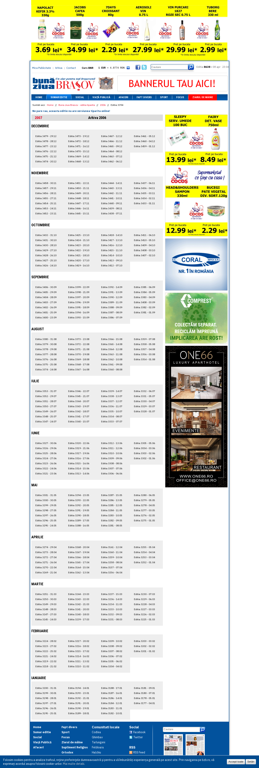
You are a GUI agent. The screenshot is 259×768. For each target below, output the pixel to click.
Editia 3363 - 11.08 (111, 354)
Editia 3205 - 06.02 (111, 661)
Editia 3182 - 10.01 (111, 713)
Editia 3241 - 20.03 (78, 609)
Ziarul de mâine (202, 97)
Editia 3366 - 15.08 (111, 339)
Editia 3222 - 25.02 (45, 651)
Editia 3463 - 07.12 (111, 156)
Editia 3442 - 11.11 (111, 193)
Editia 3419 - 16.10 (78, 265)
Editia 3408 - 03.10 (144, 250)
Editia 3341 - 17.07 (78, 416)
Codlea (96, 732)
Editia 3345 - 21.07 (78, 396)
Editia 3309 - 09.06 (111, 458)
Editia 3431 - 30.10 (45, 240)
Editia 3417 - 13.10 (111, 240)
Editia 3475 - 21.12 (45, 156)
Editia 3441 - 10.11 (111, 198)
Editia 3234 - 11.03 (111, 604)
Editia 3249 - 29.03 (45, 604)
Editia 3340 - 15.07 (78, 421)
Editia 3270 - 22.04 (45, 567)
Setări (250, 761)
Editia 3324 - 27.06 (45, 458)
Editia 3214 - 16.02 (78, 656)
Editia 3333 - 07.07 (111, 421)
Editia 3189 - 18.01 (78, 713)
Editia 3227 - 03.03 (144, 609)
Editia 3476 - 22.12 (45, 151)
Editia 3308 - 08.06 (111, 463)
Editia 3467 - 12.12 (111, 136)
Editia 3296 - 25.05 (45, 520)
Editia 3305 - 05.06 (144, 443)
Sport (164, 97)
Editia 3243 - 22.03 (78, 599)
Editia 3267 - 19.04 (78, 552)
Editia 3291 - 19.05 (78, 510)
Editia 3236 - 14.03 (111, 599)
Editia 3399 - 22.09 (78, 287)
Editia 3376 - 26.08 (45, 359)
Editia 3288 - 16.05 (78, 525)
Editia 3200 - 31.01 (45, 687)
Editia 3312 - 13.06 (111, 443)
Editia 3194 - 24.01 (78, 687)
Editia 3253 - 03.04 (144, 557)
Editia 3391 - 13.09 (111, 292)
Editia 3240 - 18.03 (78, 614)
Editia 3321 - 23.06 (45, 473)
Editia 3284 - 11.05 (111, 510)
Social (79, 97)
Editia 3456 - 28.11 (45, 193)
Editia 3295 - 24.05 (45, 525)
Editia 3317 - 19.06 (78, 453)
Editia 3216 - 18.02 (78, 646)
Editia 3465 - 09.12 (111, 146)
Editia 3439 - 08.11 (111, 208)
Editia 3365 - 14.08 (111, 344)
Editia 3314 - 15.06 (78, 468)
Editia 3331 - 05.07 (144, 396)
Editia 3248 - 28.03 (45, 609)
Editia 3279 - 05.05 (144, 500)
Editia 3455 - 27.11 (45, 198)
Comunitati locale (106, 727)
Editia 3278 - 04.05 (144, 505)
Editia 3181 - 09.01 (144, 687)
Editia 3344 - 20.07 (78, 401)
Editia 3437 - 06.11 (144, 183)
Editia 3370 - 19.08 (78, 354)
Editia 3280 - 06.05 (144, 495)
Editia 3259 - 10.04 (111, 557)
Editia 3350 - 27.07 (45, 406)
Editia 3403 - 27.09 (45, 302)
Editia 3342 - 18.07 (78, 411)
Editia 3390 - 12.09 (111, 297)
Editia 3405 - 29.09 (45, 292)
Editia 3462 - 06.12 (111, 161)
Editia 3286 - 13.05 (111, 500)
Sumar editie (59, 97)
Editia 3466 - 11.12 (111, 141)
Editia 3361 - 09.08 (111, 364)
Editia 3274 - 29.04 (45, 547)
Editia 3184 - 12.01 (111, 703)
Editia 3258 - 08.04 (111, 562)
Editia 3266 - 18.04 (78, 557)
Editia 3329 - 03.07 (144, 406)
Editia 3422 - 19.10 (78, 250)
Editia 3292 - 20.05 (78, 505)
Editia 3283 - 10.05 (111, 515)
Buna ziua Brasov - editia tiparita (76, 104)
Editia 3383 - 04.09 (144, 297)
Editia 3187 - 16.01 (111, 693)
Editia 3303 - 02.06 (144, 453)
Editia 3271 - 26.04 (45, 562)
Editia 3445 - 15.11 (78, 213)
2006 (103, 104)
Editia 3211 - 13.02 (78, 661)
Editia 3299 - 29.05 (45, 505)
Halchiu (96, 752)
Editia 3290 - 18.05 (78, 515)
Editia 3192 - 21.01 (78, 698)
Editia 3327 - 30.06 (45, 443)
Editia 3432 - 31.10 (45, 235)
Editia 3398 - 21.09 (78, 292)
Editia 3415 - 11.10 (111, 250)
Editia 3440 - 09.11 (111, 203)
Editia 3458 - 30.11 (45, 183)
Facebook (139, 732)
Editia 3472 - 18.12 (78, 141)
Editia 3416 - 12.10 (111, 245)
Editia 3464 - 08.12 (111, 151)
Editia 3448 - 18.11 (78, 198)
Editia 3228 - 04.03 (144, 604)
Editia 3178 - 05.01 (144, 698)
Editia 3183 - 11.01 (111, 708)
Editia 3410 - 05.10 (144, 240)
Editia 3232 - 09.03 (111, 614)
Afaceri (123, 97)
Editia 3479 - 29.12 (45, 136)
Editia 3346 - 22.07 (78, 391)
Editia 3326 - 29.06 (45, 448)
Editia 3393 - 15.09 (78, 317)
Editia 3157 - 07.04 (111, 567)
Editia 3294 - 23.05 (78, 495)
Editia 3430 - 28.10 (45, 245)
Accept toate (235, 761)
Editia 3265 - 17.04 (78, 562)
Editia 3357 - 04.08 (144, 349)
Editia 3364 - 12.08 (111, 349)
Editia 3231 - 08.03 (111, 619)
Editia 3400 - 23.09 (45, 317)
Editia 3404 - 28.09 (45, 297)
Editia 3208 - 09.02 (111, 646)
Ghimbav (97, 737)
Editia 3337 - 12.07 (111, 401)
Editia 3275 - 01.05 (144, 520)
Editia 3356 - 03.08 (144, 354)
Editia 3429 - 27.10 (45, 250)
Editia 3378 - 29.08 (45, 349)
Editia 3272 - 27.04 (45, 557)
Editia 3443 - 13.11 (111, 188)
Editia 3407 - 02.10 (144, 255)
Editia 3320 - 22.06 (78, 443)
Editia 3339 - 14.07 (111, 391)
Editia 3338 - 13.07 (111, 396)
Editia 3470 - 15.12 (78, 151)
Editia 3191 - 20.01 (78, 703)
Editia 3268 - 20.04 (78, 547)
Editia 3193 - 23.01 (78, 693)
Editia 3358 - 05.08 (144, 344)
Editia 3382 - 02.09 (144, 307)
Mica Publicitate (41, 68)
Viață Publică (101, 97)
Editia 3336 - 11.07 (111, 406)
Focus (180, 97)
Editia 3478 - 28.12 (45, 141)
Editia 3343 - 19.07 (78, 406)
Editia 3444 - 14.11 (111, 183)
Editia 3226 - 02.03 (144, 614)
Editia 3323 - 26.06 (45, 463)
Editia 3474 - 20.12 (45, 161)
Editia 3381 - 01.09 (144, 312)
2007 (38, 118)
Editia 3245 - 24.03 (45, 619)
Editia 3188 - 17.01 (111, 687)
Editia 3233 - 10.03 (111, 609)
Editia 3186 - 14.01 (111, 698)
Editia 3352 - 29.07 (45, 396)
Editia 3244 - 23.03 (78, 594)
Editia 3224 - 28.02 (45, 641)
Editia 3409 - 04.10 (144, 245)
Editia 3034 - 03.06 (144, 448)
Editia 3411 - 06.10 (144, 235)
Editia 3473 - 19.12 (78, 136)
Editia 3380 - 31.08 (45, 339)
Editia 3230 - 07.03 (144, 594)
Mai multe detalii (73, 764)
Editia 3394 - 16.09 (78, 312)
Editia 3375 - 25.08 (45, 364)
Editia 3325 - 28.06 (45, 453)
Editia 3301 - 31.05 (45, 495)
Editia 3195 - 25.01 (45, 713)
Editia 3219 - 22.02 (45, 661)
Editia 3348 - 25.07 (45, 416)
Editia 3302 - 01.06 (144, 458)
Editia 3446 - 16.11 (78, 208)
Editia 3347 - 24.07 (45, 421)
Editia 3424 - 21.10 (78, 240)
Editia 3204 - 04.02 (111, 666)
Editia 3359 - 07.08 (144, 339)
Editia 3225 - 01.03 (144, 619)
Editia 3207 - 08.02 (111, 651)
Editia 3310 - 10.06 (111, 453)
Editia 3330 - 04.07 (144, 401)
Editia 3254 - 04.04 (144, 552)
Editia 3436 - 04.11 (144, 188)
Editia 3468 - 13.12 (78, 161)
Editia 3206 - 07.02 (111, 656)
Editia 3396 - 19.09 (78, 302)
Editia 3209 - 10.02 (111, 641)
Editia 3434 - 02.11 (144, 198)
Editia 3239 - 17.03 (78, 619)
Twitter (138, 737)
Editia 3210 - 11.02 (78, 666)
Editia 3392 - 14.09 (111, 287)
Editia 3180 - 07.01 (144, 693)
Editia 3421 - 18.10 (78, 255)
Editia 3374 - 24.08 (45, 369)
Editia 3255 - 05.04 (144, 547)
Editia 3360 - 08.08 (111, 369)
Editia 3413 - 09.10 (111, 260)
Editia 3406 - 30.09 (45, 287)
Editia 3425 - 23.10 (78, 235)
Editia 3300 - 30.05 (45, 500)
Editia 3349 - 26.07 (45, 411)
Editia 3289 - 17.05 (78, 520)
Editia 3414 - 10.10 (111, 255)
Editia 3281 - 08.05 (111, 525)
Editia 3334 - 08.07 (111, 416)
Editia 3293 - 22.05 (78, 500)
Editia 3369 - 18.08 (78, 359)
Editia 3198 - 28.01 (45, 698)
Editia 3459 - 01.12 (144, 146)
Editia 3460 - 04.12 (144, 141)
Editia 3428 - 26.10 (45, 255)
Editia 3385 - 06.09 (144, 287)
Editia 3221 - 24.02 (45, 656)
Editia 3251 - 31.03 (45, 594)
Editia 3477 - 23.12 (45, 146)
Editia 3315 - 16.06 (78, 463)
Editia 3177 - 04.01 (144, 703)
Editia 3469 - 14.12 (78, 156)
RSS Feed (139, 752)
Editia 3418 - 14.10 (111, 235)
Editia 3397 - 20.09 (78, 297)
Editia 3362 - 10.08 (111, 359)
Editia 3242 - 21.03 (78, 604)
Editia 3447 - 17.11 (78, 203)
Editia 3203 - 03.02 (144, 641)
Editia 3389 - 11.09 (111, 302)
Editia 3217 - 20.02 (78, 641)
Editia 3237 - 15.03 (111, 594)
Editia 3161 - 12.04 (111, 547)
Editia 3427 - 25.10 (45, 260)
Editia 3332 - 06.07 (144, 391)
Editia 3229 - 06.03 (144, 599)
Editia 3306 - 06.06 (111, 473)
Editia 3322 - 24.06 (45, 468)
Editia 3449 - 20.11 (78, 193)
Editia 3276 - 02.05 (144, 515)
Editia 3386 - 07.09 (111, 317)
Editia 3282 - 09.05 (111, 520)
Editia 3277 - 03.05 (144, 510)
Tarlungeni (98, 742)
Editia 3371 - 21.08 (78, 349)
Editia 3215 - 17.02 (78, 651)
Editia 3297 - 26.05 (45, 515)
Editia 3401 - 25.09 (45, 312)
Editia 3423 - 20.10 (78, 245)
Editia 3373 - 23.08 (78, 339)
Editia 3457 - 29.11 (45, 188)
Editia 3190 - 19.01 (78, 708)
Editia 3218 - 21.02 (45, 666)
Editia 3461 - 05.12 (144, 136)
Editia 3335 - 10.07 (111, 411)
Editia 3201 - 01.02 (144, 651)
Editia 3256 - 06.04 (111, 572)
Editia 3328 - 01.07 (144, 411)
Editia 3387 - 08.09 (111, 312)
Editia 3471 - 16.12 (78, 146)
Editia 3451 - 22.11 (78, 183)
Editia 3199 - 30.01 (45, 693)
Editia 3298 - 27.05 (45, 510)
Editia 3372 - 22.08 (78, 344)
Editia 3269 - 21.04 (45, 572)
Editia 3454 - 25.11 (45, 203)
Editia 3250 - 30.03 (45, 599)
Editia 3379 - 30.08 (45, 344)
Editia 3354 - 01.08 (144, 359)
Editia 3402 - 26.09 (45, 307)
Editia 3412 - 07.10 (111, 265)
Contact (71, 68)
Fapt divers (144, 97)
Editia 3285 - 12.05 (111, 505)
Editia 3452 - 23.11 (45, 213)
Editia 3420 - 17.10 (78, 260)
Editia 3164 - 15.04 (78, 567)
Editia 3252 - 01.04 (144, 562)
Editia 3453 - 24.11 (45, 208)
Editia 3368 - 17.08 (78, 364)
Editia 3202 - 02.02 (144, 646)
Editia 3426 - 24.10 (45, 265)
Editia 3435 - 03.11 (144, 193)
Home (38, 97)
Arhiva (58, 68)
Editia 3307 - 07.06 (111, 468)
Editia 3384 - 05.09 (144, 292)
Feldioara (98, 747)
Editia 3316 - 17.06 (78, 458)
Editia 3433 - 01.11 (144, 203)
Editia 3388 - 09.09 (111, 307)
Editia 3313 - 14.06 (78, 473)
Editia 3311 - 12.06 (111, 448)
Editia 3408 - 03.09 (144, 302)
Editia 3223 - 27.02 (45, 646)
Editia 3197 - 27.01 (45, 703)
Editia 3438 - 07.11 (111, 213)
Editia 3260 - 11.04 (111, 552)
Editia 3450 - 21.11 (78, 188)
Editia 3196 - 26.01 (45, 708)
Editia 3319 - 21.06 (78, 448)
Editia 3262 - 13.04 (78, 572)
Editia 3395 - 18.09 (78, 307)
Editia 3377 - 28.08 (45, 354)
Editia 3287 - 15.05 (111, 495)
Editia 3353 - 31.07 (45, 391)
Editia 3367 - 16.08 (78, 369)
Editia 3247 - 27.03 (45, 614)
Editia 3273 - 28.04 (45, 552)
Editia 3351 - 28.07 (45, 401)
